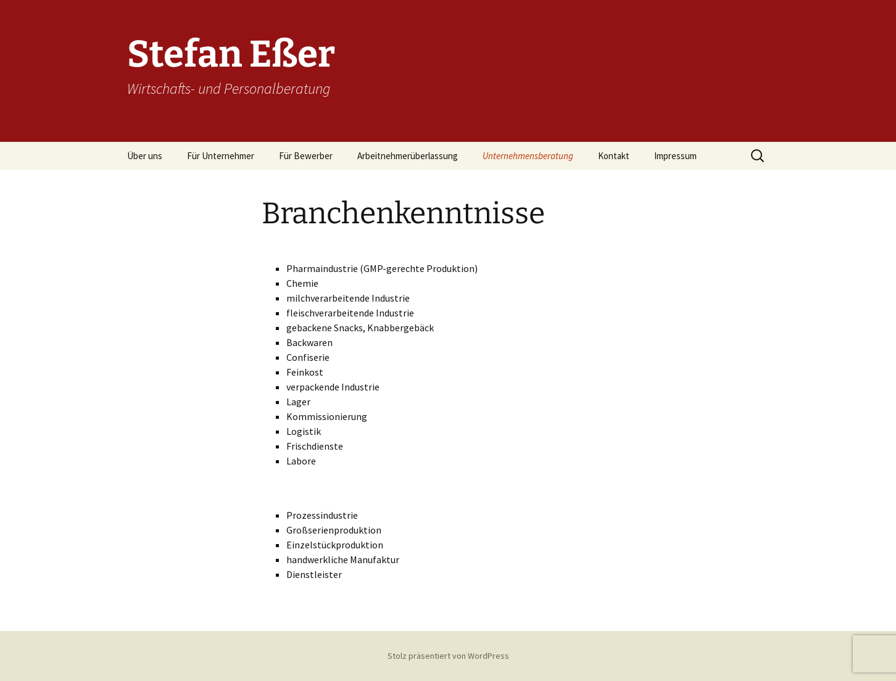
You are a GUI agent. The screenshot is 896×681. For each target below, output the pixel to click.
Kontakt (613, 156)
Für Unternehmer (220, 156)
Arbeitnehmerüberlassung (407, 156)
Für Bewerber (306, 156)
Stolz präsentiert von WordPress (448, 655)
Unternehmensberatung (528, 156)
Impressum (675, 156)
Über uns (144, 156)
